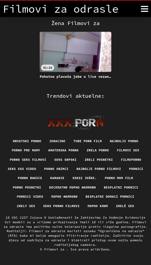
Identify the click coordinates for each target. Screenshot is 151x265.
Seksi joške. (84, 178)
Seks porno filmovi (61, 206)
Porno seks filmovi (28, 160)
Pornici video (30, 196)
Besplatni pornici (121, 187)
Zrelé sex (125, 206)
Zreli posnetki (98, 160)
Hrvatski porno (27, 141)
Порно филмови (64, 196)
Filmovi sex (128, 150)
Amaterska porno (63, 150)
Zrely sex (26, 206)
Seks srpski (65, 160)
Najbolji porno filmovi (98, 169)
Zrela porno (98, 150)
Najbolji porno (124, 141)
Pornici (136, 169)
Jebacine (57, 141)
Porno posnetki (27, 187)
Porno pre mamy (26, 150)
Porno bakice (30, 178)
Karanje (57, 178)
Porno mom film (119, 178)
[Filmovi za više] (144, 9)
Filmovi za (55, 249)
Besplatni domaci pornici (110, 196)
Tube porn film (87, 141)
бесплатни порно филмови (72, 187)
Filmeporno (131, 160)
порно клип (98, 206)
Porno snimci (56, 169)
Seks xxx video (22, 169)
